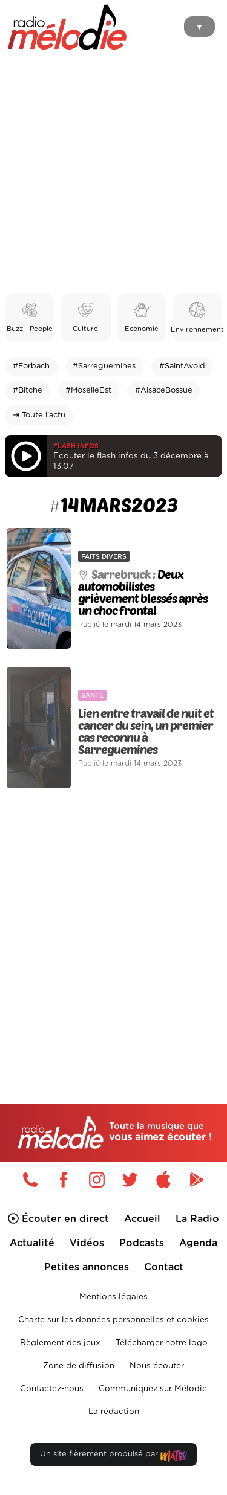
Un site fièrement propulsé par (113, 1456)
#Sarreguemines (104, 366)
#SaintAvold (182, 366)
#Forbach (31, 366)
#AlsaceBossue (163, 390)
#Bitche (27, 390)
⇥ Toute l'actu (39, 415)
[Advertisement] (113, 173)
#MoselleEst (88, 390)
